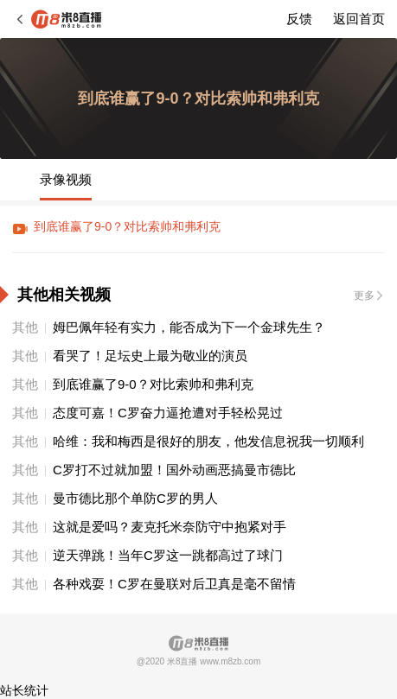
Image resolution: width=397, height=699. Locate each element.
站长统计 (24, 690)
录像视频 (66, 179)
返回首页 (359, 18)
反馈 (299, 18)
